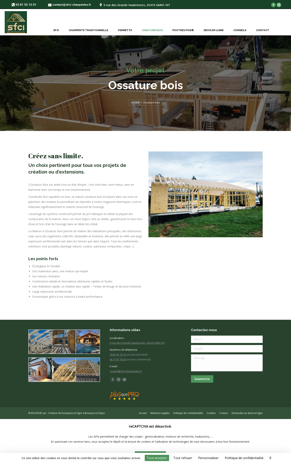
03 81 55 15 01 (118, 354)
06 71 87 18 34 (118, 359)
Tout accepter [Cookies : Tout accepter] (157, 458)
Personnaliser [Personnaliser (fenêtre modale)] (208, 458)
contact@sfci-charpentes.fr (126, 371)
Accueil (135, 102)
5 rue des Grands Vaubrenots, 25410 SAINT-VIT (137, 343)
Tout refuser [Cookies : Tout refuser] (182, 458)
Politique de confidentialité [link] (244, 458)
